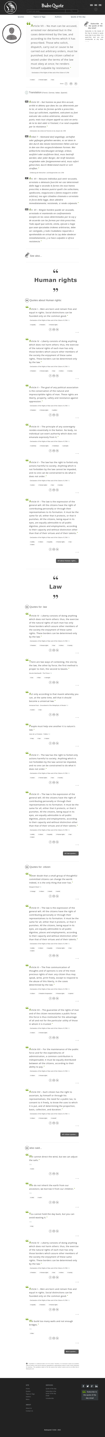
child (32, 1197)
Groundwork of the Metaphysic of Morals (53, 705)
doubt (50, 891)
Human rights (43, 79)
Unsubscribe (50, 1398)
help (32, 738)
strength (48, 677)
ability (32, 542)
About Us (29, 1408)
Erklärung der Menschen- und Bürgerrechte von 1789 (47, 173)
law (53, 79)
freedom (43, 324)
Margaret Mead (34, 887)
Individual (56, 446)
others (61, 371)
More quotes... (71, 1351)
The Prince (46, 673)
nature (47, 738)
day (32, 1226)
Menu (27, 1399)
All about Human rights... (67, 561)
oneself (54, 1118)
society (70, 371)
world (58, 891)
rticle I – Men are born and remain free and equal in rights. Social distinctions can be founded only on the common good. (53, 312)
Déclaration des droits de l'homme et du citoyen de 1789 (48, 131)
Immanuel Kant (34, 705)
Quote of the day (78, 17)
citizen (33, 79)
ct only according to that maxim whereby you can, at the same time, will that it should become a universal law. (54, 698)
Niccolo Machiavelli (35, 673)
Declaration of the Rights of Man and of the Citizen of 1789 (50, 72)
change (33, 891)
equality (33, 324)
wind (32, 1169)
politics (55, 410)
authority (33, 446)
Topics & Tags (39, 17)
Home (28, 1388)
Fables (45, 734)
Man (39, 677)
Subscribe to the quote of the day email (90, 1394)
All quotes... (70, 853)
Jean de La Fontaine (35, 734)
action (33, 485)
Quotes (21, 17)
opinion (71, 993)
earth (40, 1197)
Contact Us (29, 1411)
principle (66, 446)
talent (32, 544)
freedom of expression (46, 993)
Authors (58, 17)
